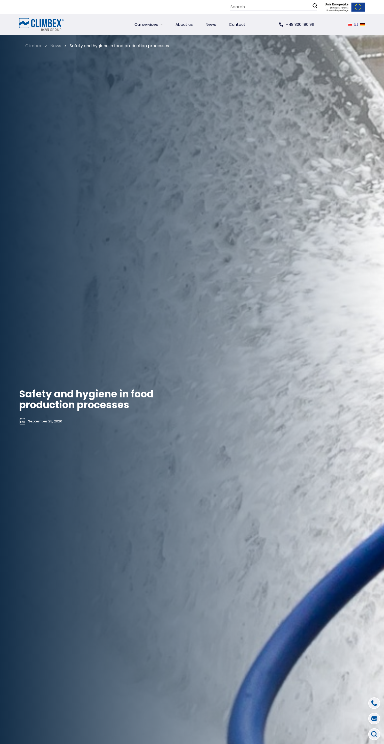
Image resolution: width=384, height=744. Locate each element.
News (211, 24)
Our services (146, 24)
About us (184, 24)
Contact (237, 24)
